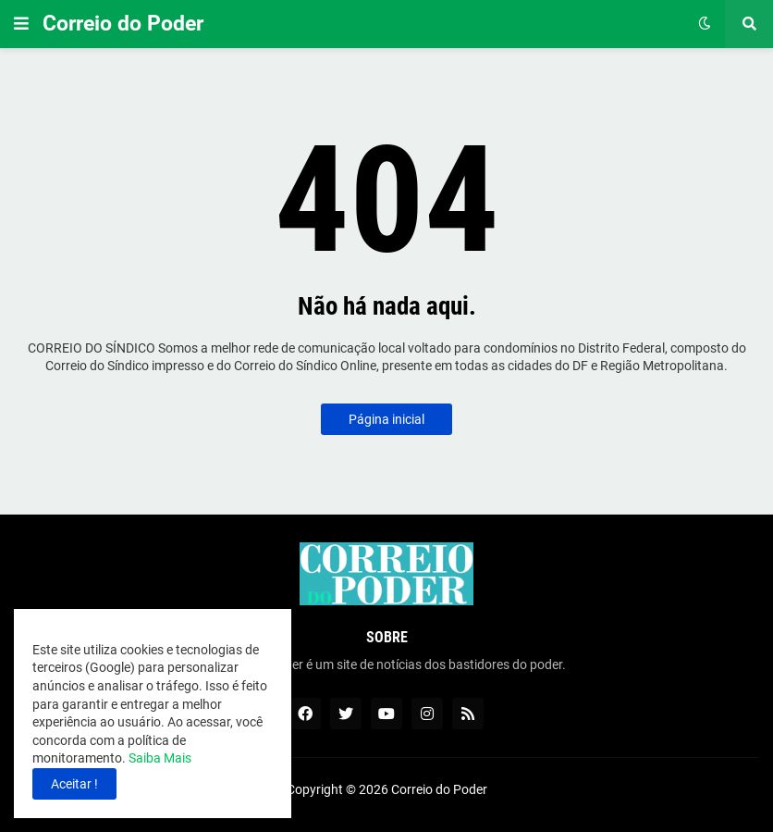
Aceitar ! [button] (74, 783)
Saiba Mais (158, 758)
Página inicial (386, 419)
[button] (21, 24)
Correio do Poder (123, 23)
